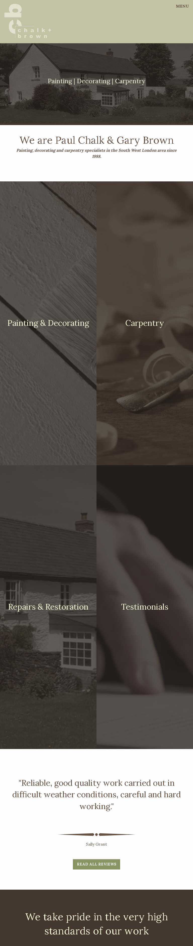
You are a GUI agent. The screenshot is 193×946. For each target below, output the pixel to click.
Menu (182, 6)
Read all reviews (96, 864)
